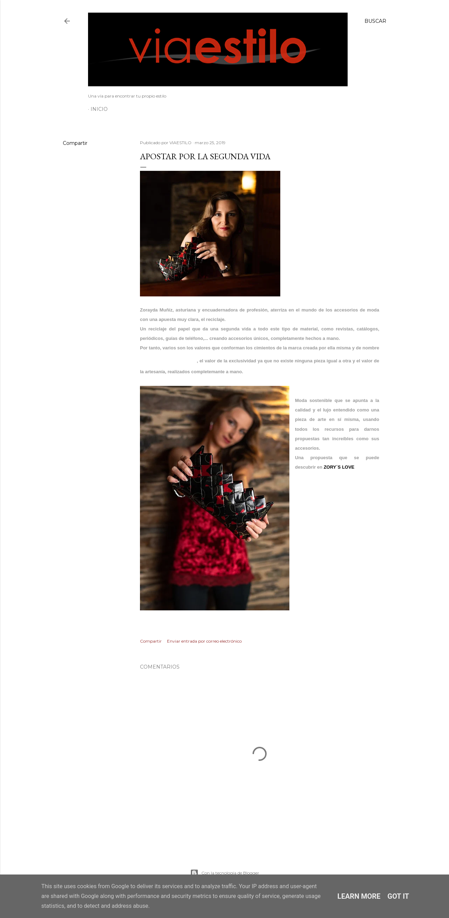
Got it (398, 896)
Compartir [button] (75, 143)
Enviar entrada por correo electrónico (204, 641)
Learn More (359, 896)
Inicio (99, 109)
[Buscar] (375, 21)
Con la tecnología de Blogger (224, 873)
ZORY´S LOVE (339, 467)
